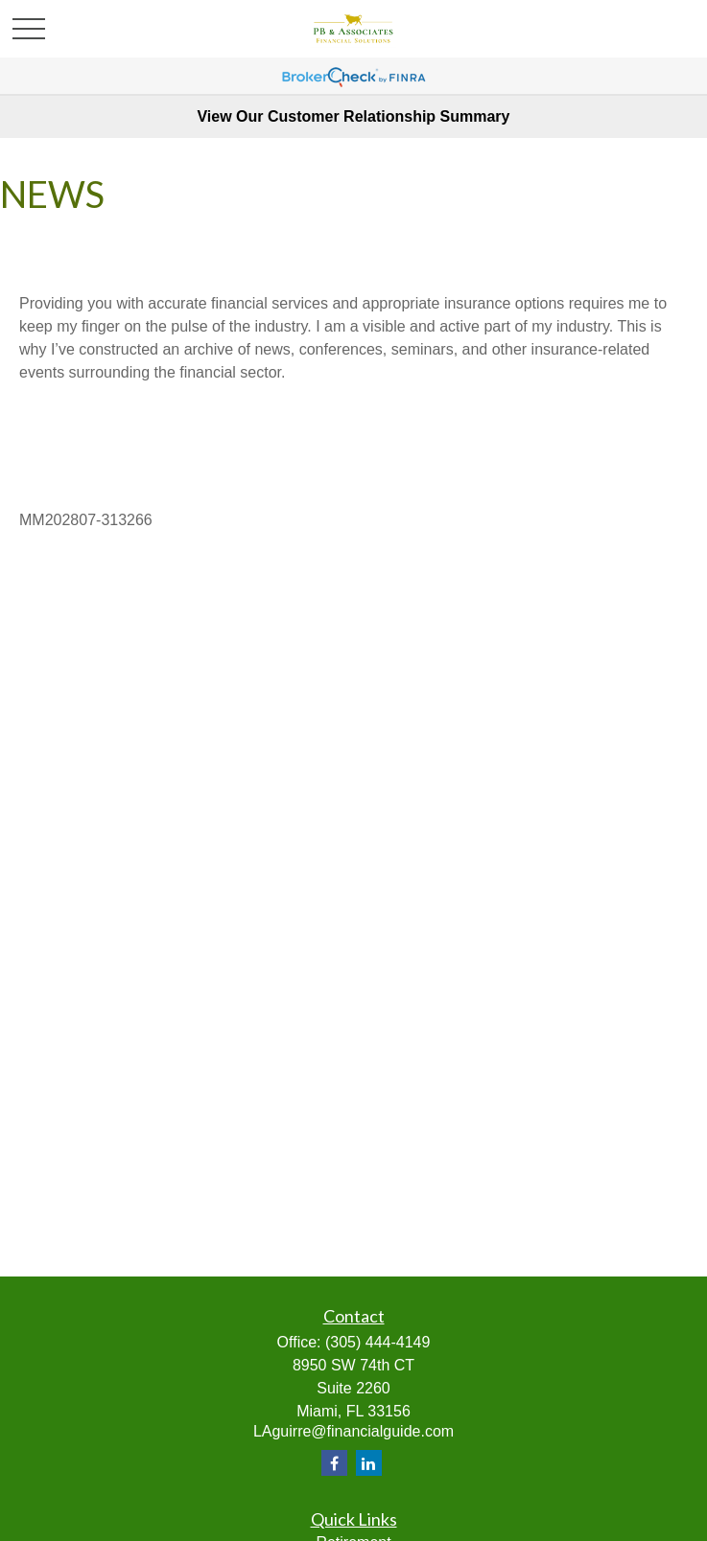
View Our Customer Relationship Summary (353, 116)
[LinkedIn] (369, 1463)
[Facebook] (334, 1463)
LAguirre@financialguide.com (353, 1431)
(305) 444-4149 (377, 1342)
